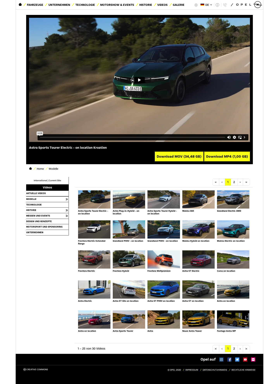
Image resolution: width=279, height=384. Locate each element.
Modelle (31, 199)
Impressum (191, 370)
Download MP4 (227, 156)
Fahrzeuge (35, 5)
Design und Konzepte (39, 221)
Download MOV (179, 156)
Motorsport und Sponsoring (44, 226)
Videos (162, 5)
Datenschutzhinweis (215, 370)
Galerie (178, 5)
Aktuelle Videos (36, 193)
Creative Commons (35, 369)
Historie (145, 5)
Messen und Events (38, 215)
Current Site (55, 180)
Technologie (85, 5)
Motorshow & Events (117, 5)
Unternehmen (59, 5)
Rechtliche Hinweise (244, 370)
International (40, 180)
